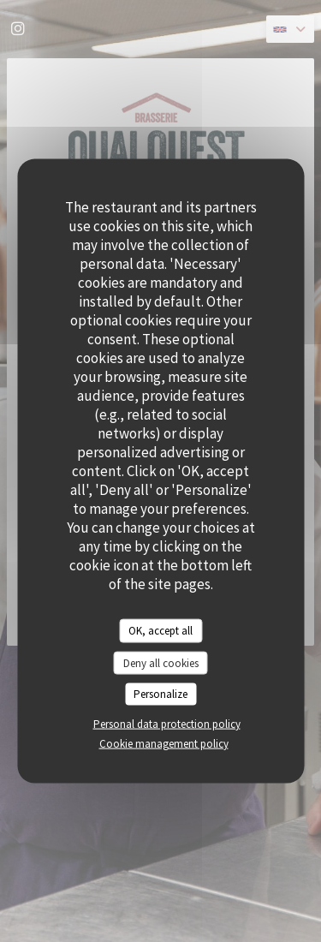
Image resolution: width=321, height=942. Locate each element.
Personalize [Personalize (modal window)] (160, 694)
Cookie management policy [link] (164, 743)
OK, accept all (160, 630)
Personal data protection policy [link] (167, 723)
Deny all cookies (161, 662)
